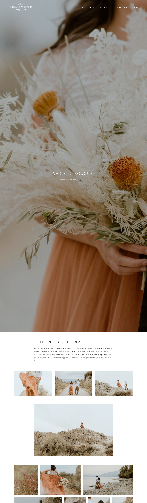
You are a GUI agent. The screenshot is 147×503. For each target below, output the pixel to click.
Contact (135, 7)
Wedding (83, 180)
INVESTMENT (116, 7)
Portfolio (103, 7)
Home (84, 7)
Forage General (74, 348)
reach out (39, 361)
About (92, 7)
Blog (126, 7)
